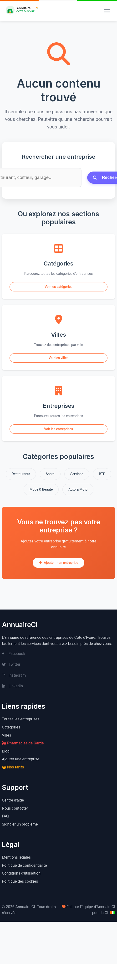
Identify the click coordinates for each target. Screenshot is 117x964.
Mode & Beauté (41, 489)
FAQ (5, 816)
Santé (50, 474)
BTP (102, 474)
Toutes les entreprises (20, 719)
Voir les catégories (58, 287)
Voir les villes (58, 358)
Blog (6, 751)
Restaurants (21, 474)
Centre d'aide (13, 800)
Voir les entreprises (58, 429)
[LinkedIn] (58, 686)
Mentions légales (16, 857)
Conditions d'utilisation (21, 873)
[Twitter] (58, 664)
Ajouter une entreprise (20, 759)
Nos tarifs (13, 767)
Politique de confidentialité (24, 865)
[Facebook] (58, 654)
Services (76, 474)
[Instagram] (58, 675)
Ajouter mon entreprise (58, 563)
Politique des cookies (20, 881)
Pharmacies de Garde (23, 743)
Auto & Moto (77, 489)
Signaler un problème (20, 824)
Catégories (11, 727)
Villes (6, 735)
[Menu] (107, 11)
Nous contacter (15, 808)
